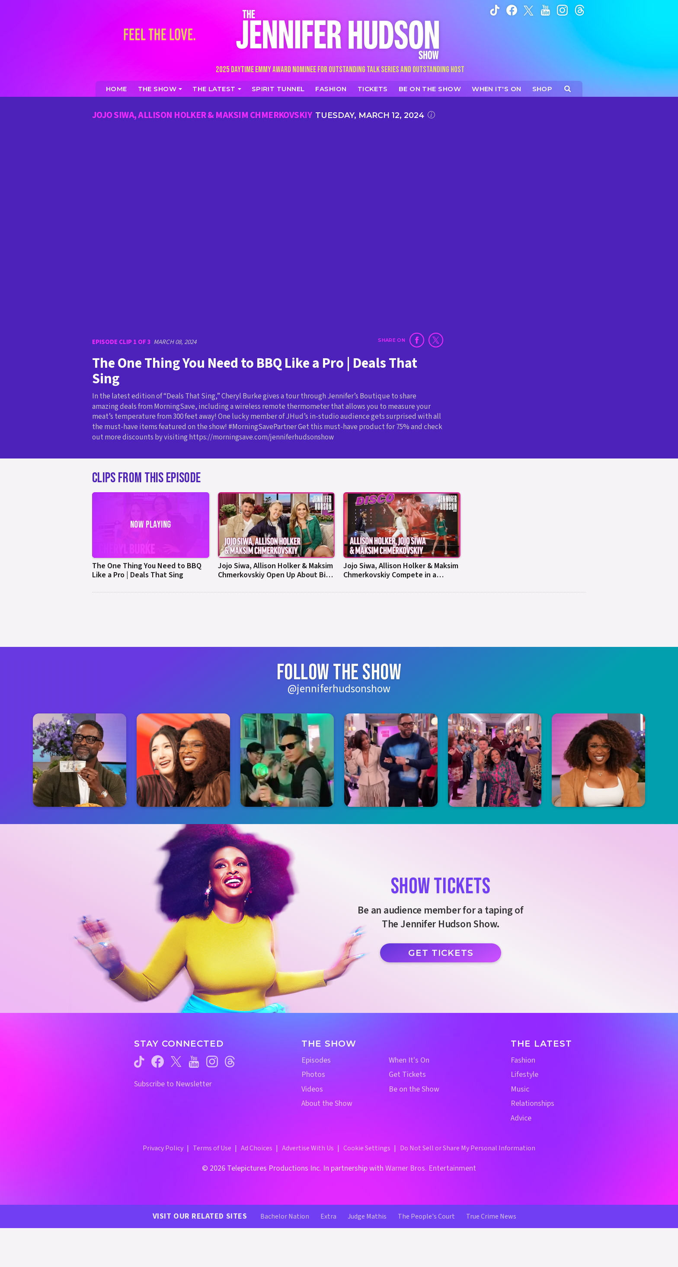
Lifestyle (524, 1074)
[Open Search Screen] (567, 89)
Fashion (523, 1060)
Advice (521, 1118)
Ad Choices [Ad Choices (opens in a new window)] (256, 1148)
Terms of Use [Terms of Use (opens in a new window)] (212, 1148)
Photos (313, 1074)
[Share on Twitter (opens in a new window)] (436, 340)
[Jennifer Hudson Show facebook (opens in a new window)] (511, 10)
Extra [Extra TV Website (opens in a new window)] (328, 1216)
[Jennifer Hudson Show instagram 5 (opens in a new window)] (494, 760)
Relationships (532, 1103)
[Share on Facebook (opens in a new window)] (416, 340)
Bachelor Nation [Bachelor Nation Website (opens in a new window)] (284, 1216)
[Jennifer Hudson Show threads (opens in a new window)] (230, 1061)
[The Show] (160, 89)
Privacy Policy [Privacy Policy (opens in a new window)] (163, 1148)
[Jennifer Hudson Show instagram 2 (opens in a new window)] (183, 760)
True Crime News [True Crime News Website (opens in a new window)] (491, 1216)
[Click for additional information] (431, 114)
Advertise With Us (308, 1148)
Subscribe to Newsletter (173, 1084)
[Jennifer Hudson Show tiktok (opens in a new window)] (495, 10)
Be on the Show (414, 1089)
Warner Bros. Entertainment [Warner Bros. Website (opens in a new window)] (430, 1168)
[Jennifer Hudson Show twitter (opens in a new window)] (529, 9)
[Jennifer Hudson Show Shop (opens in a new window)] (542, 89)
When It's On (409, 1060)
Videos (312, 1089)
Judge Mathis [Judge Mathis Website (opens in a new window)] (367, 1216)
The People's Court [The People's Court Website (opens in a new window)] (426, 1216)
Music (520, 1089)
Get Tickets (440, 953)
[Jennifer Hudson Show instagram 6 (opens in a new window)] (598, 760)
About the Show (326, 1103)
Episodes (316, 1060)
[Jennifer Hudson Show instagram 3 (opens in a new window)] (287, 760)
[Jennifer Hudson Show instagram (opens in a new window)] (562, 10)
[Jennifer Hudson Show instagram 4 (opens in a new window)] (391, 760)
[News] (216, 89)
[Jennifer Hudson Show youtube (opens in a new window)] (545, 10)
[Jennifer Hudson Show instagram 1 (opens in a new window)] (79, 760)
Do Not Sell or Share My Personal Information (467, 1148)
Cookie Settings (366, 1148)
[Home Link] (339, 34)
